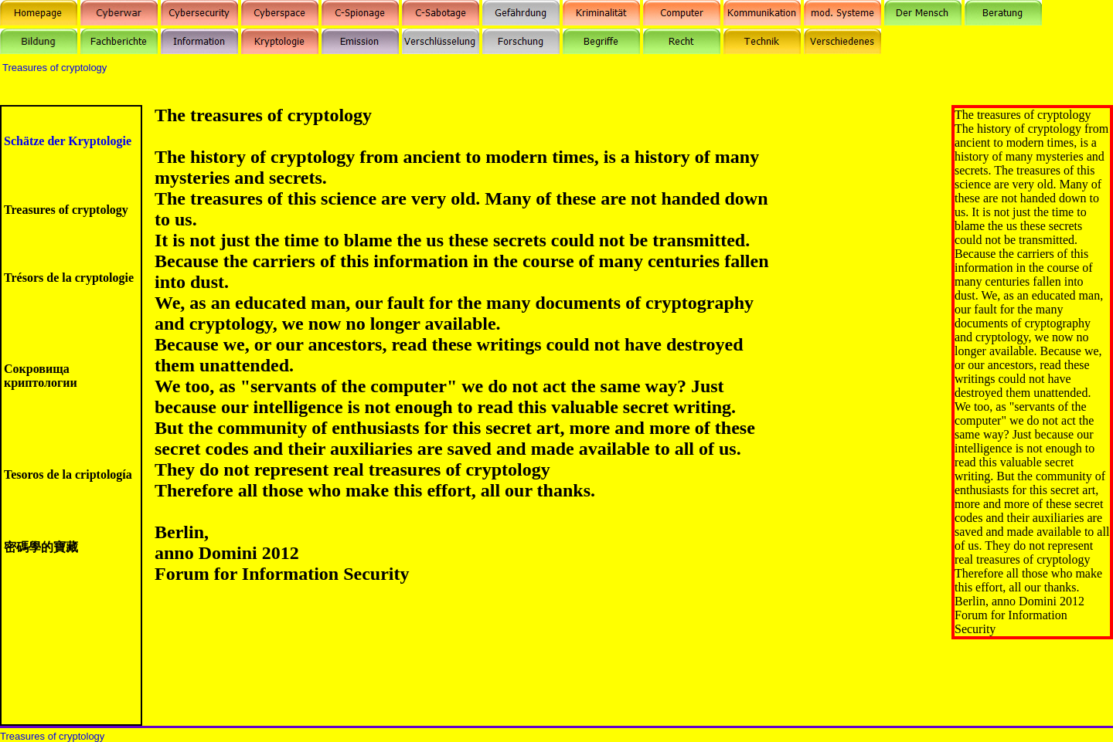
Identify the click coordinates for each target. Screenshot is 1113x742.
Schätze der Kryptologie (67, 140)
